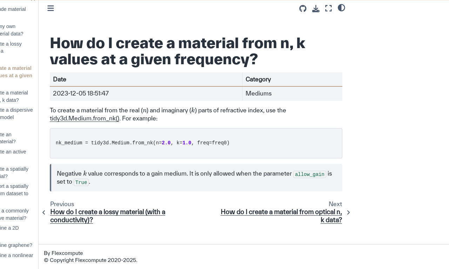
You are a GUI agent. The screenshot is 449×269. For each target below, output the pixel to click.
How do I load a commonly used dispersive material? (50, 214)
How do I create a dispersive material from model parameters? (52, 117)
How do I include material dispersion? (48, 12)
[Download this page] (315, 8)
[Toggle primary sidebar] (101, 8)
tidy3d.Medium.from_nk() (135, 134)
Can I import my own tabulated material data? (47, 30)
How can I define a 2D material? (45, 231)
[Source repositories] (302, 8)
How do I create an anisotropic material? (43, 138)
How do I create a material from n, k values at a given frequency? (51, 75)
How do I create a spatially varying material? (50, 172)
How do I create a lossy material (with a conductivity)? (46, 51)
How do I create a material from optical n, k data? (49, 96)
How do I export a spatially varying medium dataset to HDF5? (50, 193)
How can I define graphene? (51, 245)
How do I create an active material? (48, 155)
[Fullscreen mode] (328, 8)
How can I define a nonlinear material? (52, 258)
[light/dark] (341, 7)
